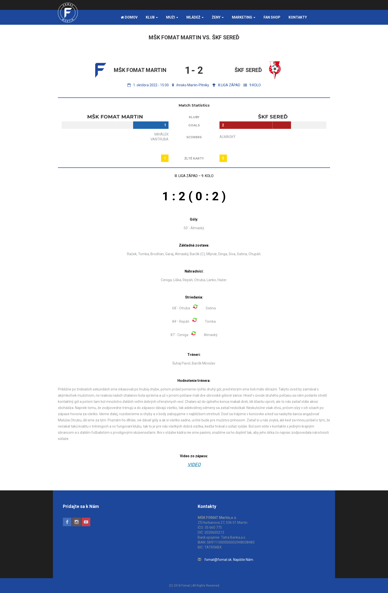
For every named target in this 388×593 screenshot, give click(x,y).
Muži (172, 17)
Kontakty (298, 17)
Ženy (218, 17)
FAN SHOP (272, 17)
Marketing (243, 17)
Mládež (195, 17)
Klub (152, 17)
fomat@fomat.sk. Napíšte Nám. (229, 560)
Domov (129, 17)
